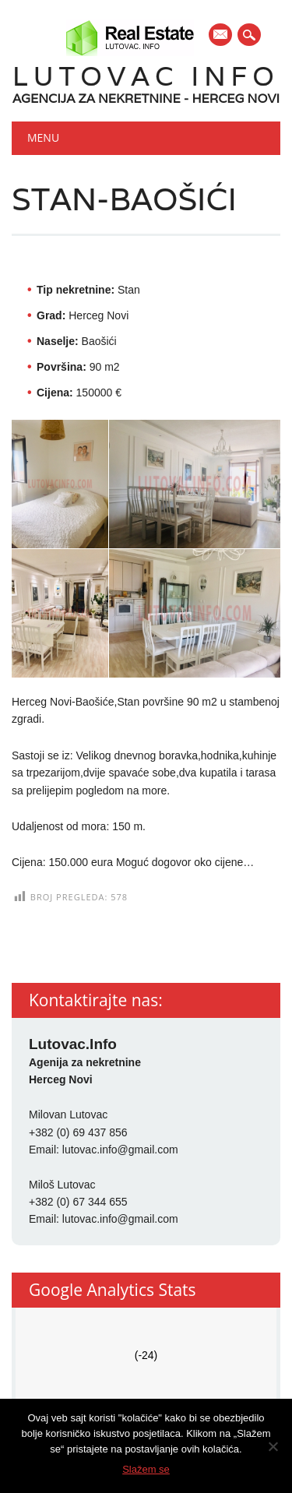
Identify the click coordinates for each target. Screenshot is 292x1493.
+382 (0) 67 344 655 (78, 1201)
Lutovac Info (146, 75)
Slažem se (146, 1469)
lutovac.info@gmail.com (120, 1149)
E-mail (221, 36)
